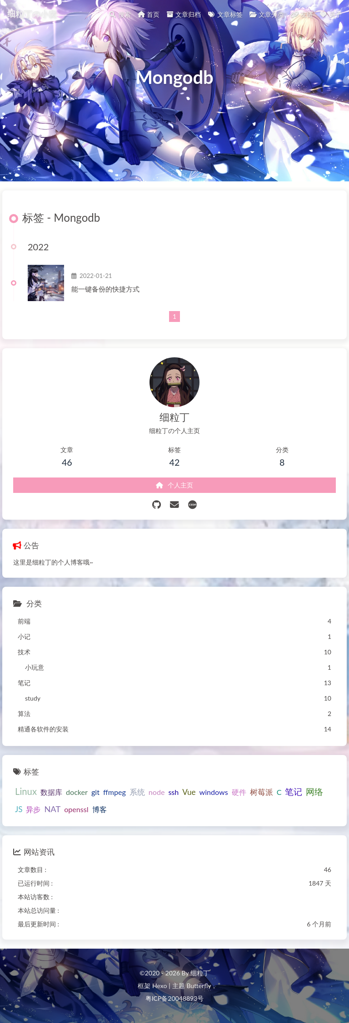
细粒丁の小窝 (31, 14)
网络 (314, 791)
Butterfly (198, 985)
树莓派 (261, 792)
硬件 (239, 792)
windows (213, 792)
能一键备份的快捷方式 (105, 289)
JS (18, 809)
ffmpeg (114, 792)
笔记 (293, 791)
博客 (99, 809)
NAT (52, 809)
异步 (33, 809)
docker (77, 792)
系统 (137, 792)
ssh (173, 792)
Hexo (159, 985)
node (157, 792)
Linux (26, 791)
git (95, 792)
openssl (76, 809)
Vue (188, 792)
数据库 (51, 792)
